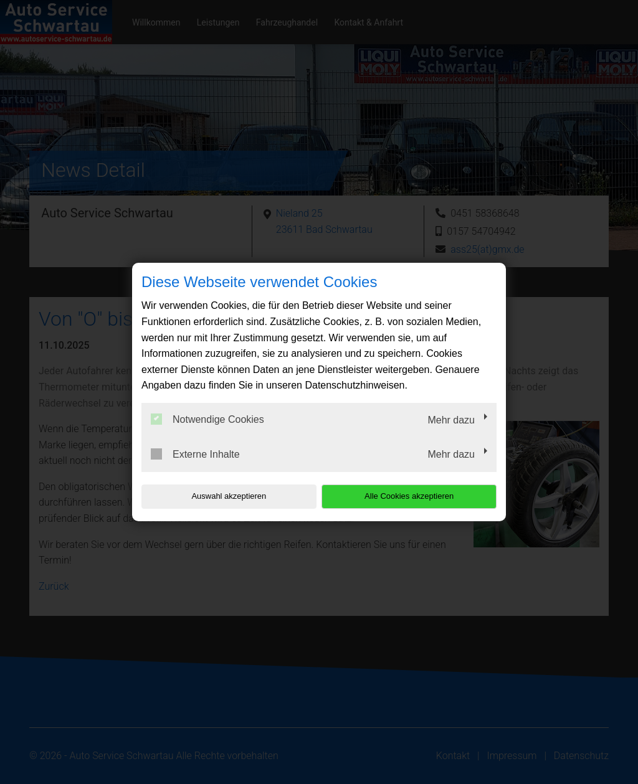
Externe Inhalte (195, 454)
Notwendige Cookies (207, 419)
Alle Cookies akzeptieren (416, 496)
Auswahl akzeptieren (221, 496)
